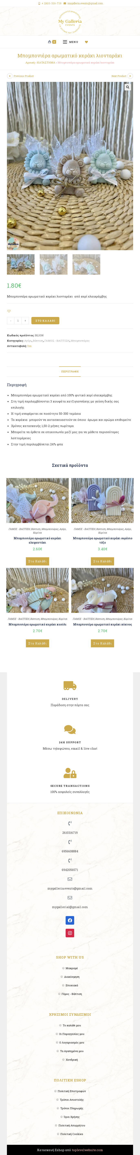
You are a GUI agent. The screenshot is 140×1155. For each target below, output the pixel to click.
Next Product (118, 76)
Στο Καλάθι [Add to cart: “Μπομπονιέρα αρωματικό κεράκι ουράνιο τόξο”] (102, 561)
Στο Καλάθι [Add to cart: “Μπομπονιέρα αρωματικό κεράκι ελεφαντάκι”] (37, 561)
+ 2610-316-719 (52, 3)
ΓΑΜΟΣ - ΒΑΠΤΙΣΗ (56, 340)
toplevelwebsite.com (87, 1150)
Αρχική (30, 62)
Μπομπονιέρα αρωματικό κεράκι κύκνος (102, 624)
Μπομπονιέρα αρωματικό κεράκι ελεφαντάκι (37, 540)
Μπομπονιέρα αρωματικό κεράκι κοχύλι (37, 624)
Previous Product (24, 76)
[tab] (70, 372)
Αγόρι (28, 340)
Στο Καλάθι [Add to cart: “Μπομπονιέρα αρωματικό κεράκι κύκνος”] (102, 643)
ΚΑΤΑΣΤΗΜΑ (46, 62)
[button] (9, 311)
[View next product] (130, 76)
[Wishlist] (88, 42)
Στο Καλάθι (45, 320)
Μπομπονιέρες (80, 340)
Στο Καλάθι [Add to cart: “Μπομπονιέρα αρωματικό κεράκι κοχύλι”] (37, 643)
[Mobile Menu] (72, 42)
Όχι (29, 346)
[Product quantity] (18, 320)
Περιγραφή (70, 371)
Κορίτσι (37, 532)
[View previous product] (10, 76)
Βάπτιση (38, 340)
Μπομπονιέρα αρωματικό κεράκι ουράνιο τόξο (102, 540)
